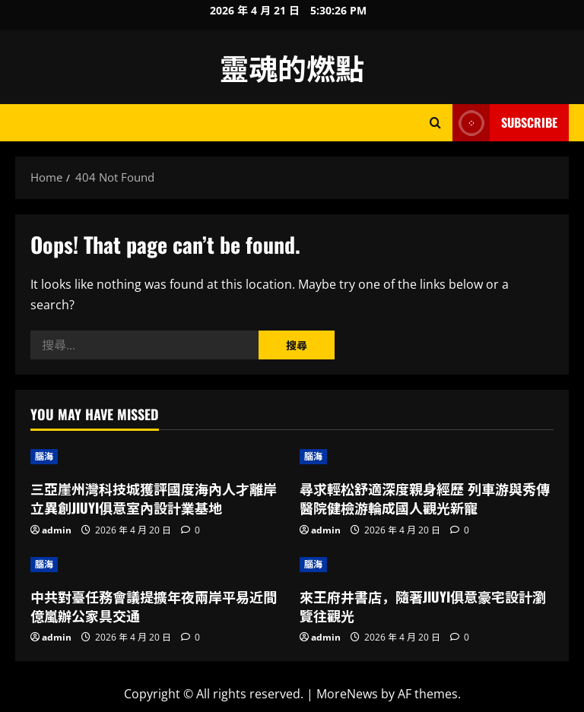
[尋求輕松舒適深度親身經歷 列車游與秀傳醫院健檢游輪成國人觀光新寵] (427, 456)
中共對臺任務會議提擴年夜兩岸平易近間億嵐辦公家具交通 (153, 606)
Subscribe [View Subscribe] (504, 122)
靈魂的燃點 (292, 67)
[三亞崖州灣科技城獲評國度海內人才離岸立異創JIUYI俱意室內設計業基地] (157, 456)
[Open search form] (435, 123)
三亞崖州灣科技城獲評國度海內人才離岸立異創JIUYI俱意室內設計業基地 (153, 498)
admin (56, 530)
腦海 (44, 456)
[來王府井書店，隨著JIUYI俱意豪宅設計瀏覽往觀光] (427, 564)
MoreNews (347, 693)
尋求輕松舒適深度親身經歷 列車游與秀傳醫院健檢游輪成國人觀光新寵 (425, 498)
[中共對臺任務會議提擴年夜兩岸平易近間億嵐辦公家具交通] (157, 564)
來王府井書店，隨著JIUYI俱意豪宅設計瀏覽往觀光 (423, 606)
